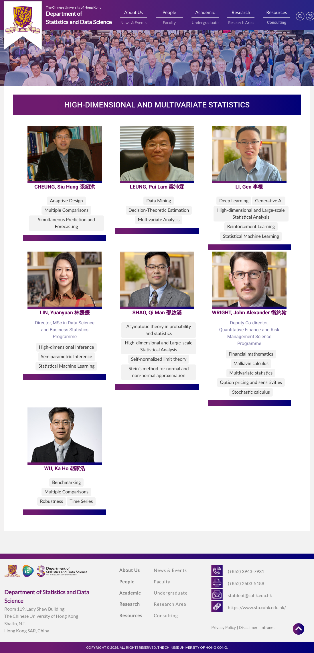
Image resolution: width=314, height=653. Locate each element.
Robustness (51, 501)
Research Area (241, 22)
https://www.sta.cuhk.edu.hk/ (257, 607)
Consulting (276, 22)
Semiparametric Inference (66, 356)
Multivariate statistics (250, 373)
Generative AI (269, 200)
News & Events (134, 22)
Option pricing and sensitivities (251, 382)
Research (241, 12)
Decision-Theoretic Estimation (159, 210)
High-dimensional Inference (66, 347)
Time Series (81, 501)
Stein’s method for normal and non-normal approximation (159, 372)
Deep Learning (233, 200)
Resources (276, 12)
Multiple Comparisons (66, 210)
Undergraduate (205, 22)
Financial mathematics (251, 354)
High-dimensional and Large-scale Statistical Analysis (251, 213)
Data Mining (158, 200)
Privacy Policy (223, 627)
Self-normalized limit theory (158, 359)
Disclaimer (248, 627)
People (169, 12)
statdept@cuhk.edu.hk (250, 595)
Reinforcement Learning (251, 226)
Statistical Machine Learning (251, 236)
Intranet (267, 627)
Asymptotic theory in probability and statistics (159, 330)
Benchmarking (66, 482)
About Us (133, 12)
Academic (205, 12)
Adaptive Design (66, 200)
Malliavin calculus (251, 363)
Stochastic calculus (251, 392)
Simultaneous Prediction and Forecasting (66, 223)
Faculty (169, 22)
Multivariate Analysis (159, 219)
